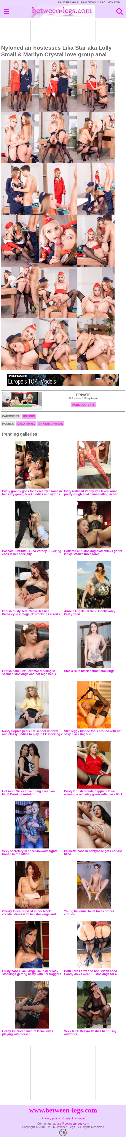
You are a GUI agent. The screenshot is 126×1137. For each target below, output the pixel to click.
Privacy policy (50, 1118)
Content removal (73, 1118)
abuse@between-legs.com (71, 1123)
